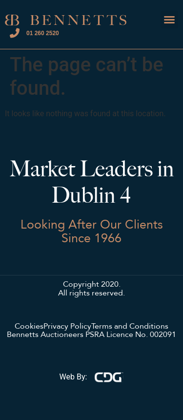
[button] (169, 19)
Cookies (29, 326)
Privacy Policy (67, 326)
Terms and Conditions (129, 326)
